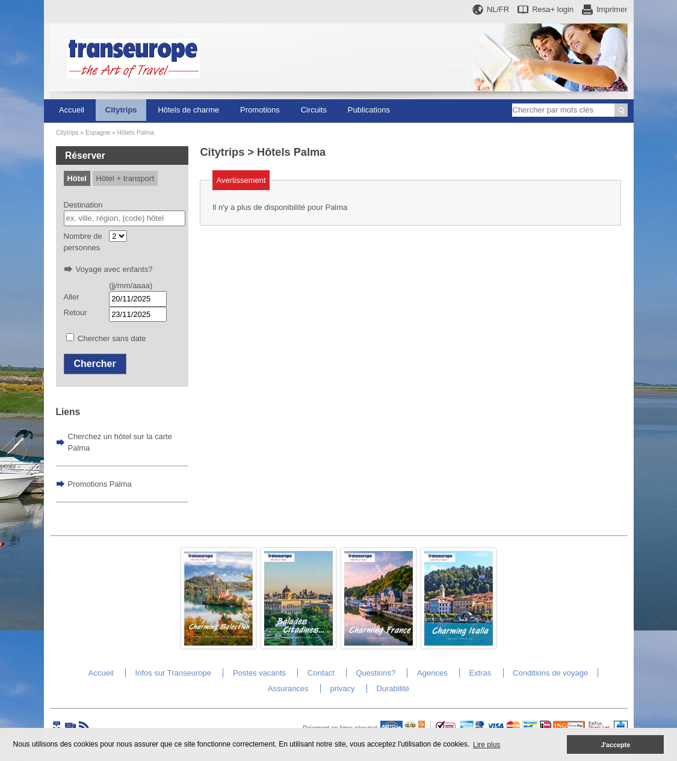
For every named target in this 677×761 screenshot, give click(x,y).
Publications (369, 109)
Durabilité (392, 688)
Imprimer (611, 9)
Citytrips (121, 109)
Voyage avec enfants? (114, 269)
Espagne (97, 132)
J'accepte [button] (615, 744)
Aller (71, 296)
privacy (342, 688)
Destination (83, 204)
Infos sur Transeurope (173, 672)
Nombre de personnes (83, 242)
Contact (321, 672)
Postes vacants (259, 672)
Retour (75, 312)
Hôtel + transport (125, 178)
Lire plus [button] (486, 745)
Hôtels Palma (136, 132)
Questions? (375, 672)
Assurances (288, 688)
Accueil (71, 109)
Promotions (260, 109)
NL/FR (498, 9)
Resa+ (552, 9)
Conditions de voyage (550, 672)
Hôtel (77, 178)
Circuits (314, 109)
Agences (432, 672)
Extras (480, 672)
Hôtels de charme (188, 109)
